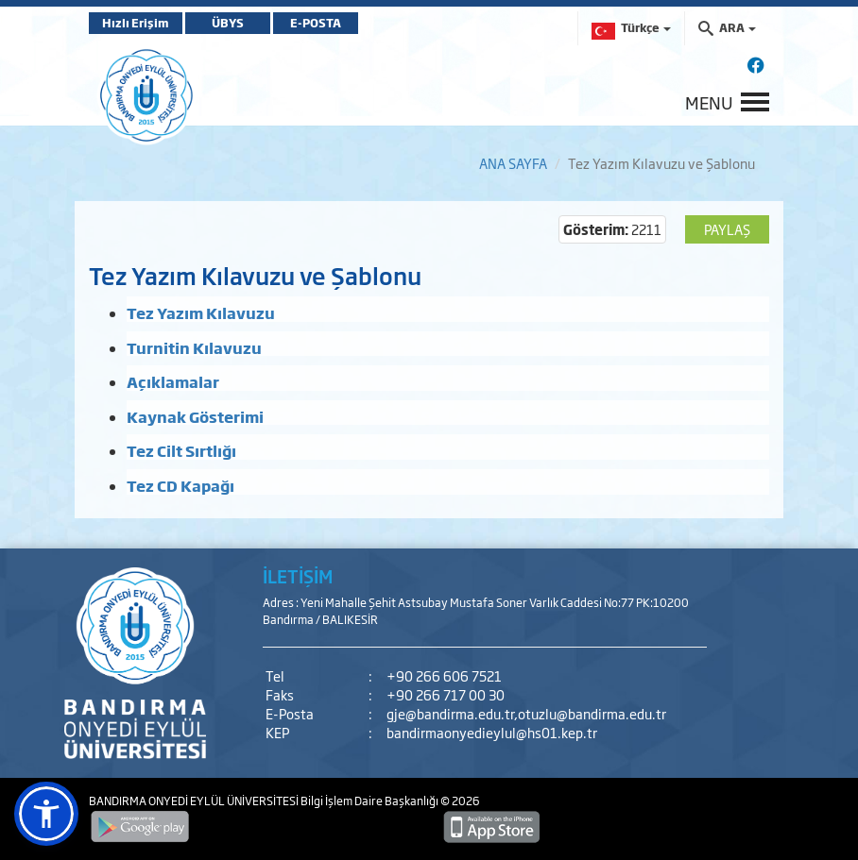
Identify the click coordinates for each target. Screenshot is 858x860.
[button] (46, 813)
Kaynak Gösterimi (195, 416)
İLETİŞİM (298, 576)
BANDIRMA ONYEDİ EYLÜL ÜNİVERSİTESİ (194, 800)
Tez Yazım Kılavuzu (201, 312)
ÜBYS (228, 22)
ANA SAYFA (513, 163)
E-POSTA (315, 22)
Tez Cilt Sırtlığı (181, 450)
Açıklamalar (173, 381)
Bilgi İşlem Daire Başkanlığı (370, 800)
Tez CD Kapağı (180, 485)
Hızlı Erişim (135, 22)
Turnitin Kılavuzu (194, 347)
